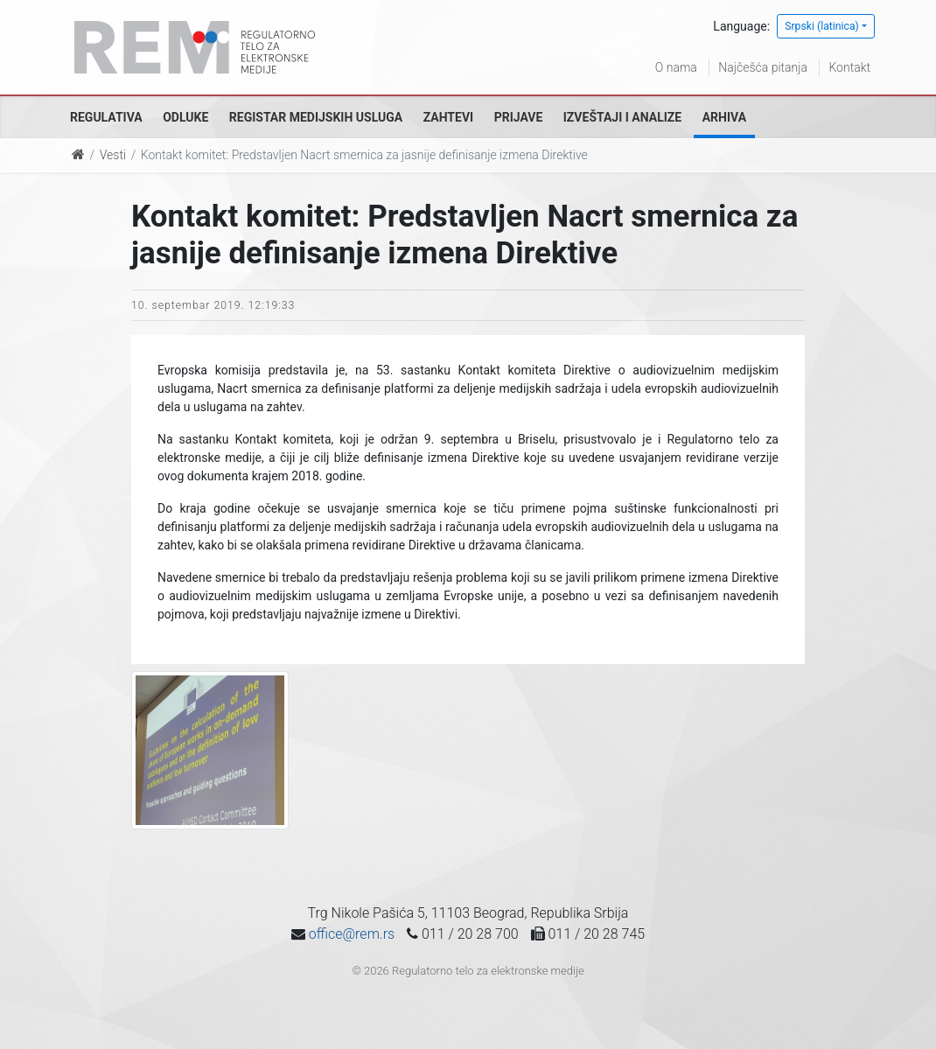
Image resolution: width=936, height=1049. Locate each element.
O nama (676, 67)
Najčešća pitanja (762, 67)
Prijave (518, 117)
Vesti (113, 155)
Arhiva (724, 117)
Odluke (185, 117)
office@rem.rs (352, 934)
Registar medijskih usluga (315, 117)
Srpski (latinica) (822, 26)
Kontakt (849, 67)
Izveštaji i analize (622, 117)
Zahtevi (448, 117)
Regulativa (106, 117)
